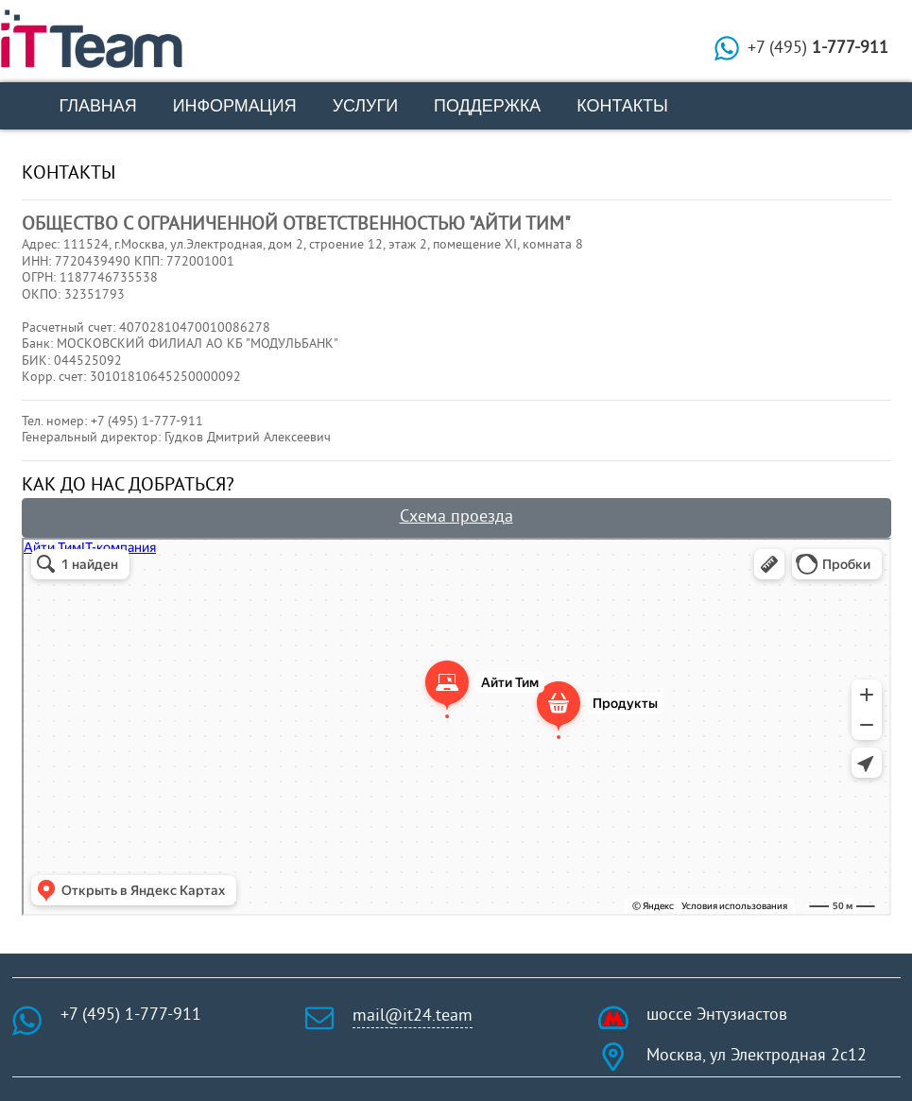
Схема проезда (456, 517)
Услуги (365, 105)
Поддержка (487, 105)
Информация (235, 105)
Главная (98, 105)
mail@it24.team (413, 1016)
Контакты (622, 105)
